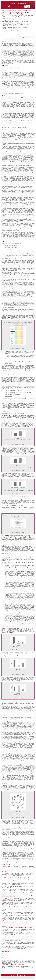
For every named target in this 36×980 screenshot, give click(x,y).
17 (6, 294)
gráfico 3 (5, 473)
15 (7, 206)
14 (7, 188)
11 (33, 174)
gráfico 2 (24, 453)
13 (9, 184)
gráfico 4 (11, 632)
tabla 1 (9, 317)
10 (21, 171)
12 (7, 184)
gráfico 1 (27, 426)
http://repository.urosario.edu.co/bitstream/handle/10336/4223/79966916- (16, 927)
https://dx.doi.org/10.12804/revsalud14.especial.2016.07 (13, 964)
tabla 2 (5, 512)
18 (29, 734)
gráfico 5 (3, 656)
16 (9, 206)
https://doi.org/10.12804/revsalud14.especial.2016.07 (15, 39)
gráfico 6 (21, 680)
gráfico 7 (15, 787)
